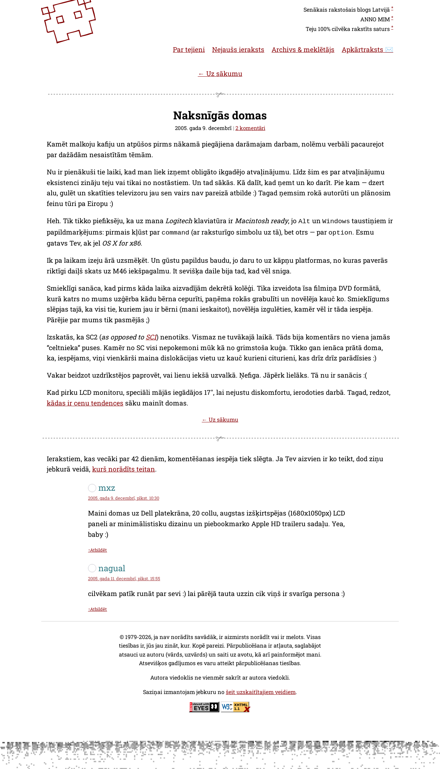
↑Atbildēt (97, 548)
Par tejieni (189, 49)
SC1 (151, 335)
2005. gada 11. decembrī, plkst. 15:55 (124, 577)
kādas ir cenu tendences (85, 401)
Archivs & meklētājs (303, 49)
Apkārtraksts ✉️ (367, 49)
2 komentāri (250, 127)
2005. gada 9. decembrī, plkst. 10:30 (123, 496)
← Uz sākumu (220, 73)
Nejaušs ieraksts (238, 49)
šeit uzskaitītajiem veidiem (261, 690)
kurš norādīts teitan (123, 467)
